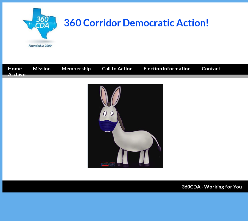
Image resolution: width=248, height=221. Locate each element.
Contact (211, 68)
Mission (42, 68)
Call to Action (117, 68)
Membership (76, 68)
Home (15, 68)
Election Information (167, 68)
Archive (16, 74)
